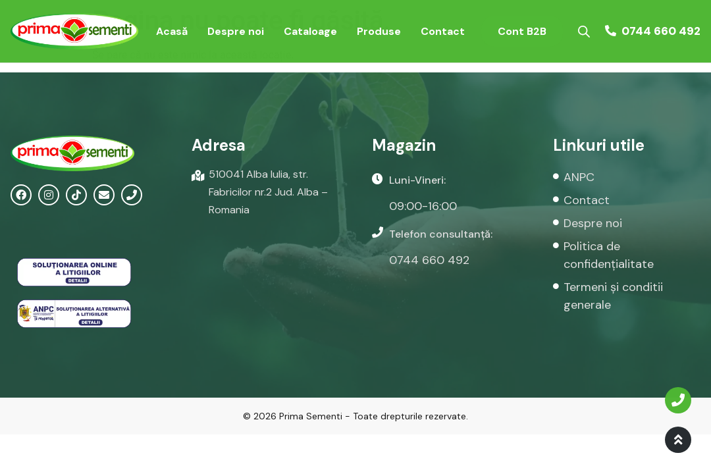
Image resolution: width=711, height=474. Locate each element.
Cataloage (310, 31)
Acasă (172, 31)
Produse (379, 31)
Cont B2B (522, 31)
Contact (443, 31)
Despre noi (235, 31)
